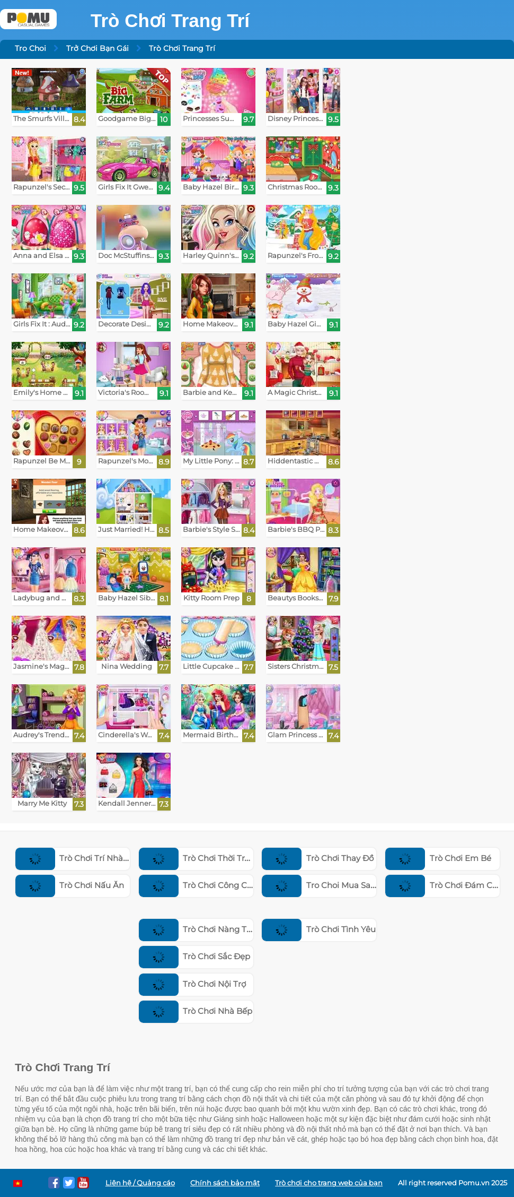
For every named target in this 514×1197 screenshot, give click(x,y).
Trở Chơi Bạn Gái (97, 48)
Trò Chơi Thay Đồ (318, 858)
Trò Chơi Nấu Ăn (70, 885)
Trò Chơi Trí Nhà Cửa (78, 858)
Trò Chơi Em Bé (438, 858)
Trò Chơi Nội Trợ (192, 984)
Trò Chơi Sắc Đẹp (195, 956)
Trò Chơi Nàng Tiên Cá (205, 929)
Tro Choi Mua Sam (320, 885)
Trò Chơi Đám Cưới (444, 885)
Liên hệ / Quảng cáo (140, 1183)
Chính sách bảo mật (225, 1183)
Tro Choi (30, 48)
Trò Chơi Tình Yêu (319, 929)
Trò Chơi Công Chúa (201, 885)
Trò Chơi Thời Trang (199, 858)
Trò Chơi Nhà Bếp (196, 1011)
